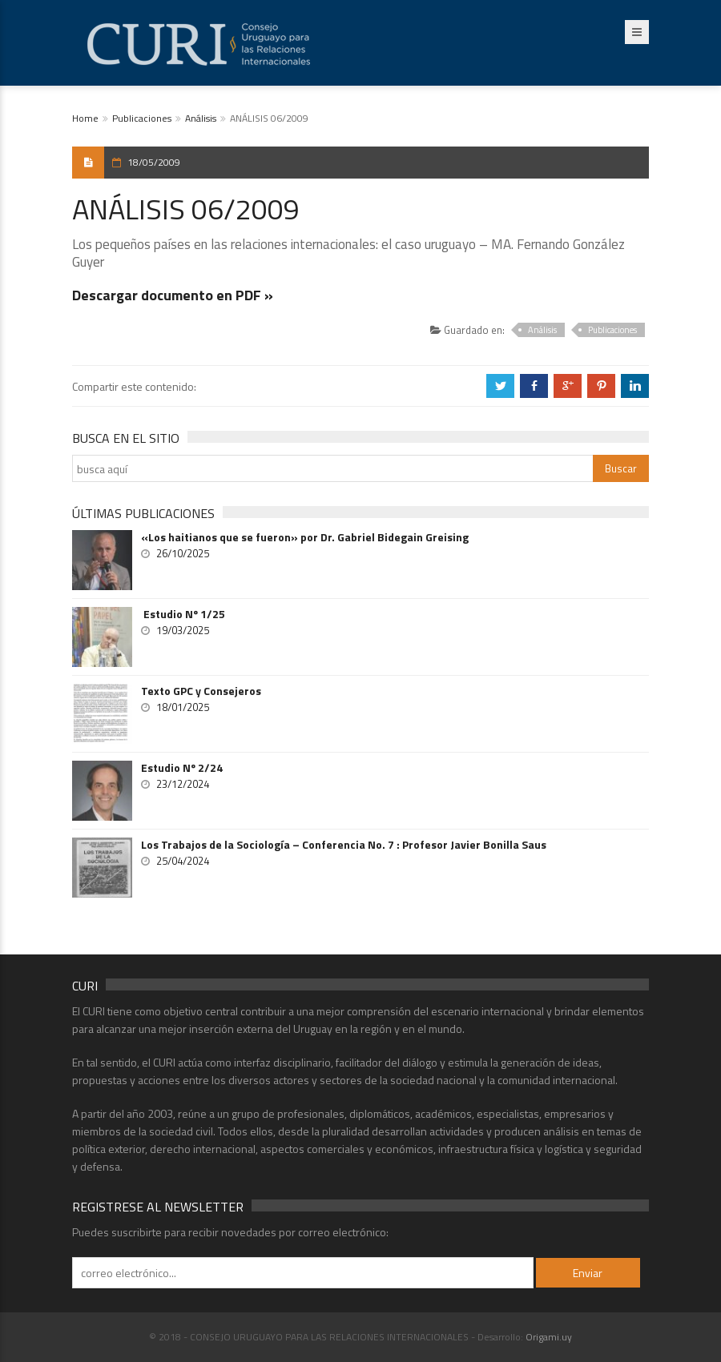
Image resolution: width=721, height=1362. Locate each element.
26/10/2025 (182, 553)
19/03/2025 (182, 630)
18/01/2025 (182, 707)
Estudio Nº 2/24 (182, 768)
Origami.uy (549, 1336)
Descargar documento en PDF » (172, 295)
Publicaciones (141, 118)
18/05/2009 (153, 162)
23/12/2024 (182, 784)
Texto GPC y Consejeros (201, 691)
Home (85, 118)
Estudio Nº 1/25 (183, 614)
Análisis (200, 118)
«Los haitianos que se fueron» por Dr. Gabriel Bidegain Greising (305, 537)
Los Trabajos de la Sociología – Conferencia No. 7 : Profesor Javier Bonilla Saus (343, 845)
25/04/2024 (182, 861)
